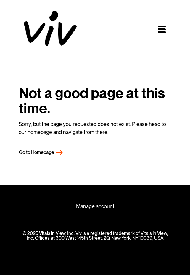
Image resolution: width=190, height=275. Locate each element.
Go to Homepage (36, 152)
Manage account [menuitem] (95, 206)
